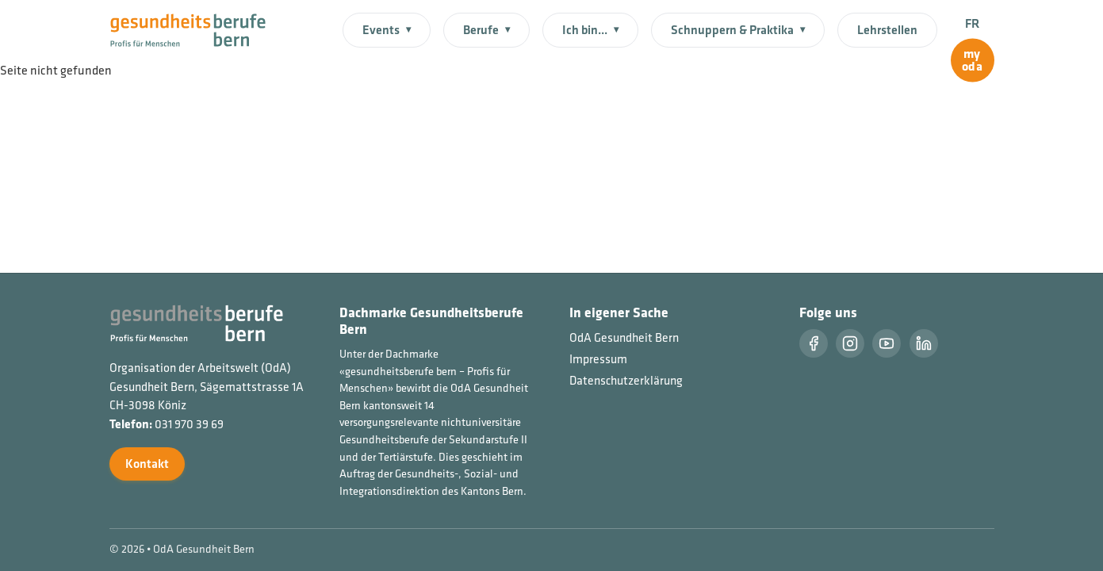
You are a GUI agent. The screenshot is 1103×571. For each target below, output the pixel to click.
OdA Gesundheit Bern (624, 337)
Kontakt (147, 463)
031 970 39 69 (189, 423)
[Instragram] (850, 343)
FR (972, 23)
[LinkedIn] (924, 343)
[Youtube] (886, 343)
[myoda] (972, 60)
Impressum (598, 358)
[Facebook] (813, 343)
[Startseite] (197, 28)
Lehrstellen (887, 29)
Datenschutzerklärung (626, 380)
